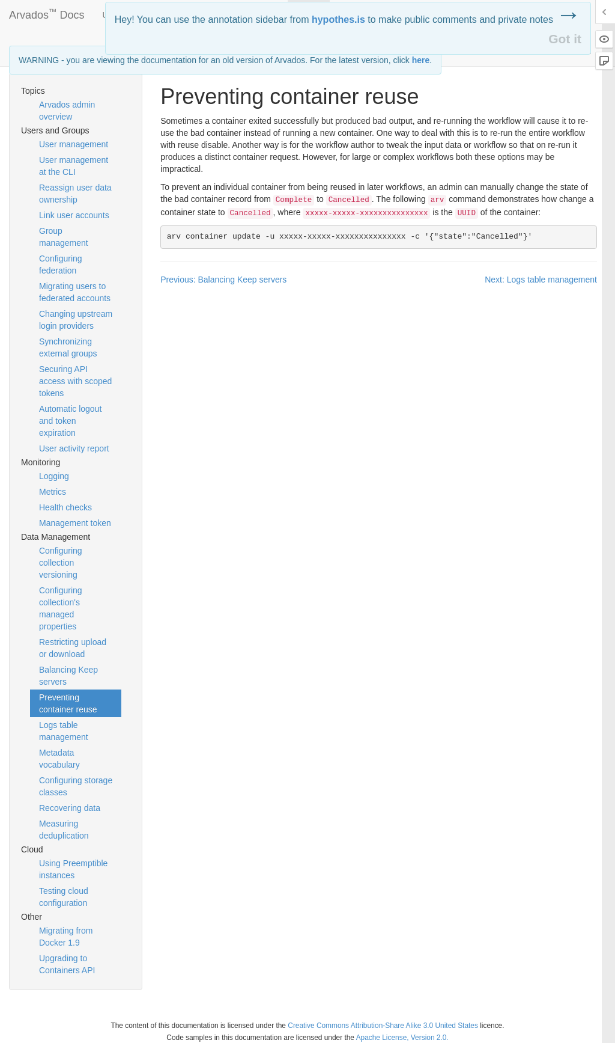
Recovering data (69, 808)
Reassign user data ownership (75, 193)
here (421, 60)
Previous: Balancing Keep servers (223, 279)
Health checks (65, 507)
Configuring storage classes (75, 786)
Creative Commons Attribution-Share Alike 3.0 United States (383, 1025)
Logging (54, 476)
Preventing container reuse (68, 703)
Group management (63, 237)
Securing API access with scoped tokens (75, 381)
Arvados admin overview (67, 110)
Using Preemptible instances (73, 869)
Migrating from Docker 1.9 (65, 936)
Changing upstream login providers (75, 320)
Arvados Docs (47, 12)
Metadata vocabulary (59, 758)
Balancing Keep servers (68, 676)
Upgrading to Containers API (67, 964)
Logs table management (63, 731)
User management (73, 144)
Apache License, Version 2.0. (402, 1037)
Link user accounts (74, 215)
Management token (75, 523)
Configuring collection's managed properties (60, 608)
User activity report (74, 448)
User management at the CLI (73, 166)
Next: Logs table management (541, 279)
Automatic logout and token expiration (70, 421)
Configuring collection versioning (60, 563)
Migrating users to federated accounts (75, 292)
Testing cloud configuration (63, 897)
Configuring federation (60, 264)
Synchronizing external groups (68, 347)
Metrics (52, 492)
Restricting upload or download (72, 648)
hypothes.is (338, 19)
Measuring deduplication (64, 829)
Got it (564, 38)
